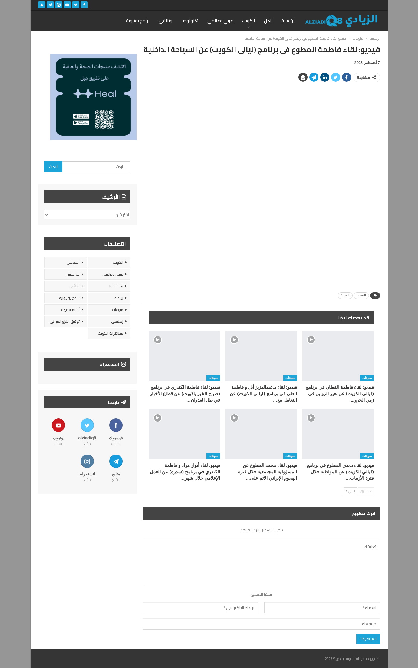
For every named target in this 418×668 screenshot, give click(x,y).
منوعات (367, 377)
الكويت (248, 20)
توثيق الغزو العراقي (65, 321)
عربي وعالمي (220, 20)
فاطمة (345, 295)
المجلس (73, 262)
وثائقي (165, 20)
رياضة (118, 297)
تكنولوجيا (189, 20)
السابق (366, 491)
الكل (268, 20)
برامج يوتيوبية (69, 297)
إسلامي (117, 321)
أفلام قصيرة (70, 309)
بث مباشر (73, 274)
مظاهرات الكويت (110, 333)
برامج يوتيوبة (138, 20)
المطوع (361, 295)
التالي (350, 491)
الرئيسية (288, 20)
